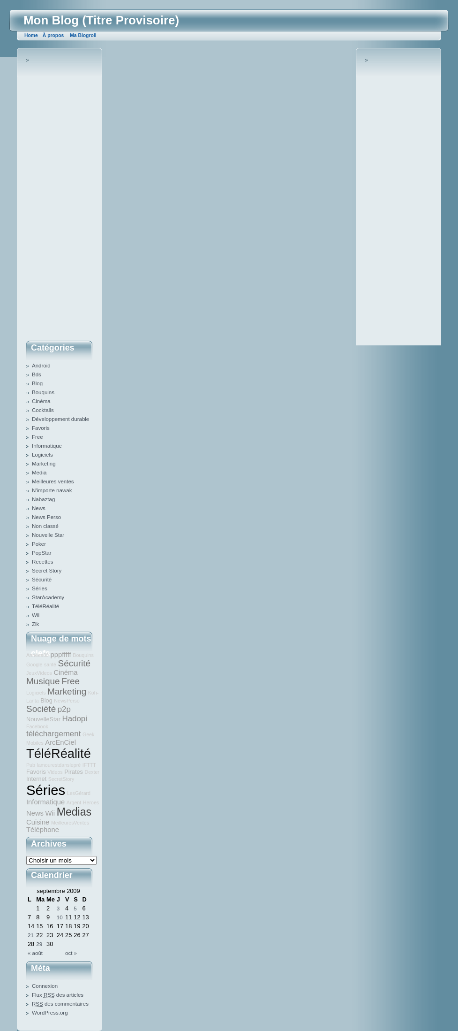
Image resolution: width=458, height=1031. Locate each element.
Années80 (37, 655)
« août (35, 953)
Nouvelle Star (48, 535)
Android (41, 365)
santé (50, 664)
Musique (43, 681)
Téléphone (42, 829)
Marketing (44, 463)
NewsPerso (66, 700)
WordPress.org (50, 1013)
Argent (74, 802)
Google (34, 664)
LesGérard (78, 793)
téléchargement (53, 733)
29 (39, 944)
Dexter (91, 772)
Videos (54, 772)
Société (41, 709)
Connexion (45, 986)
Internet (36, 778)
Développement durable (60, 419)
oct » (71, 953)
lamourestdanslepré (59, 765)
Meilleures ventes (53, 481)
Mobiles (35, 743)
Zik (35, 624)
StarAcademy (48, 597)
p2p (64, 709)
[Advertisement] (63, 196)
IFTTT (89, 765)
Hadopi (74, 718)
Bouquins (43, 392)
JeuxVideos (39, 673)
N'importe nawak (52, 490)
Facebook (37, 726)
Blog (37, 383)
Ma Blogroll (83, 35)
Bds (36, 374)
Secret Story (46, 570)
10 (60, 917)
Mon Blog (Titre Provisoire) (101, 20)
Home (31, 35)
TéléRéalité (45, 606)
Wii (35, 615)
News (38, 508)
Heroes (91, 802)
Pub (30, 765)
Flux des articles (57, 995)
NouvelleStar (43, 719)
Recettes (42, 562)
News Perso (46, 517)
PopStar (42, 553)
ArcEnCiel (60, 742)
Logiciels (42, 455)
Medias (74, 812)
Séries (39, 588)
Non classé (45, 526)
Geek (88, 734)
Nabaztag (43, 499)
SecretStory (61, 779)
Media (39, 472)
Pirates (73, 771)
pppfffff (61, 654)
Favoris (41, 428)
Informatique (47, 446)
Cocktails (43, 410)
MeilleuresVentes (70, 822)
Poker (39, 544)
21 (31, 935)
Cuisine (37, 822)
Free (37, 437)
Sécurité (42, 579)
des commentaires (60, 1004)
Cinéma (41, 401)
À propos (53, 35)
